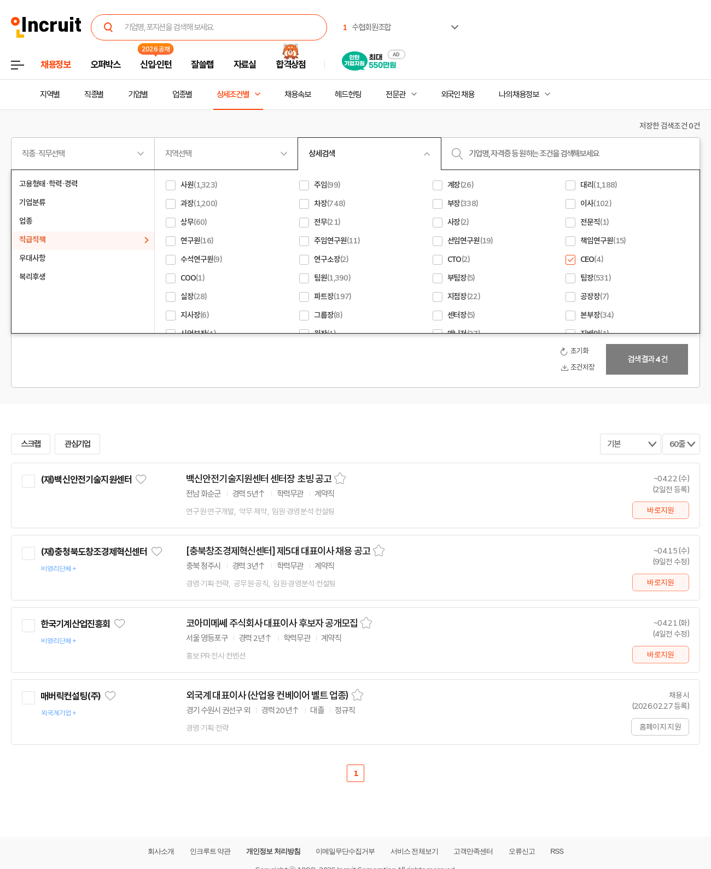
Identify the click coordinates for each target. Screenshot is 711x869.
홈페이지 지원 (660, 727)
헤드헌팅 (348, 94)
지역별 (50, 94)
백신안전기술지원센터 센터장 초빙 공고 (258, 479)
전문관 (395, 94)
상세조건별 (233, 94)
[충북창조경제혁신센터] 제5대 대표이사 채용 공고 (278, 551)
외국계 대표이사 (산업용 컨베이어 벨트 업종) (267, 695)
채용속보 (297, 94)
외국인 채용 (457, 94)
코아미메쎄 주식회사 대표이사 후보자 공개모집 (272, 623)
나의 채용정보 (519, 94)
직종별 (94, 94)
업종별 (182, 94)
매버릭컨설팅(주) (70, 696)
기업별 (138, 94)
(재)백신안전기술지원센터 (86, 480)
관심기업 (78, 444)
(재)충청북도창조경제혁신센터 (93, 552)
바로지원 (660, 510)
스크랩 (30, 444)
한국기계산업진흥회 (75, 624)
